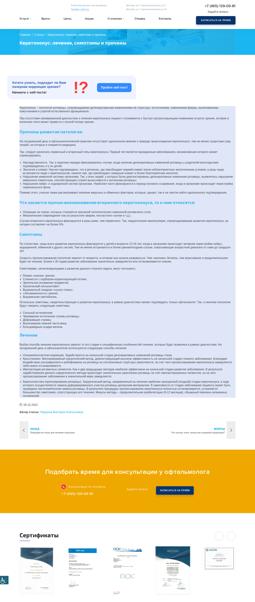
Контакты (165, 19)
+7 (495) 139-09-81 (220, 6)
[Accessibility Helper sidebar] (4, 580)
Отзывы (139, 19)
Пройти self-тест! (114, 87)
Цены (67, 19)
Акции (89, 19)
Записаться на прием (216, 20)
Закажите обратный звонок (174, 490)
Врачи (45, 19)
